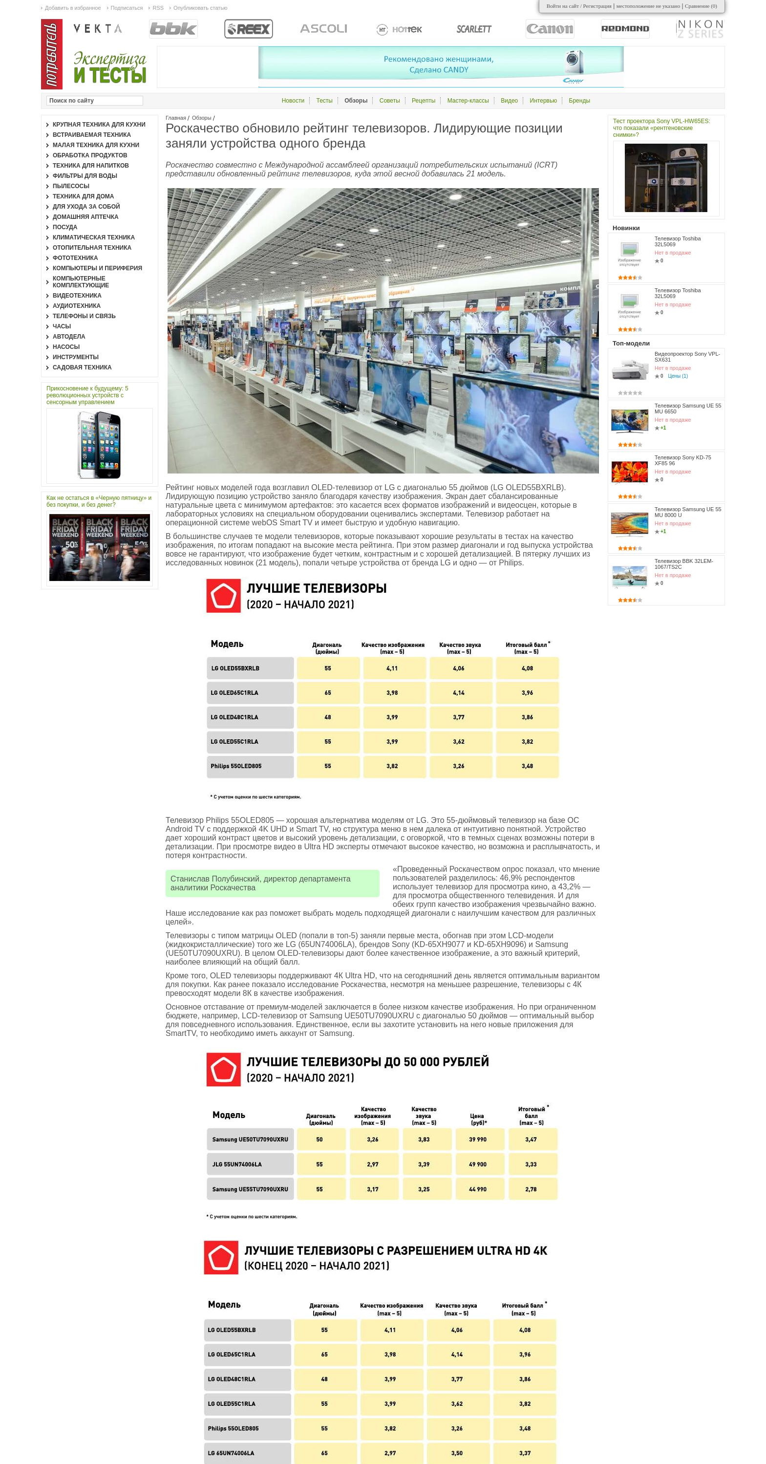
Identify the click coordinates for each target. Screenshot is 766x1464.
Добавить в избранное (73, 8)
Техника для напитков (91, 165)
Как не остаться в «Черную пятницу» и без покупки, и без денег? (98, 501)
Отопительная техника (92, 247)
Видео (509, 100)
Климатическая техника (94, 237)
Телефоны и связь (84, 316)
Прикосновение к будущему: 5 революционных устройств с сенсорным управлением (87, 395)
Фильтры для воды (85, 175)
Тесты (324, 100)
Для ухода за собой (86, 206)
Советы (390, 100)
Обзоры (202, 118)
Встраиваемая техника (92, 134)
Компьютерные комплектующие (81, 282)
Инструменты (76, 357)
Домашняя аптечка (86, 217)
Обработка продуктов (90, 155)
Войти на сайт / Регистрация (579, 6)
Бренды (579, 100)
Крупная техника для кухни (99, 124)
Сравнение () (701, 6)
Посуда (65, 227)
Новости (293, 100)
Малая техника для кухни (96, 145)
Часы (62, 326)
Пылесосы (71, 186)
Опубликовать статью (200, 8)
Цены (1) (678, 376)
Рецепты (423, 100)
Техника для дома (83, 196)
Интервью (543, 100)
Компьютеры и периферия (97, 268)
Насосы (66, 347)
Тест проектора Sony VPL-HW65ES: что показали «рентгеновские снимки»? (661, 128)
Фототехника (75, 258)
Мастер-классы (468, 100)
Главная (176, 118)
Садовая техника (82, 367)
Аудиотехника (77, 305)
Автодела (69, 336)
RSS (158, 8)
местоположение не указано (649, 6)
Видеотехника (77, 295)
